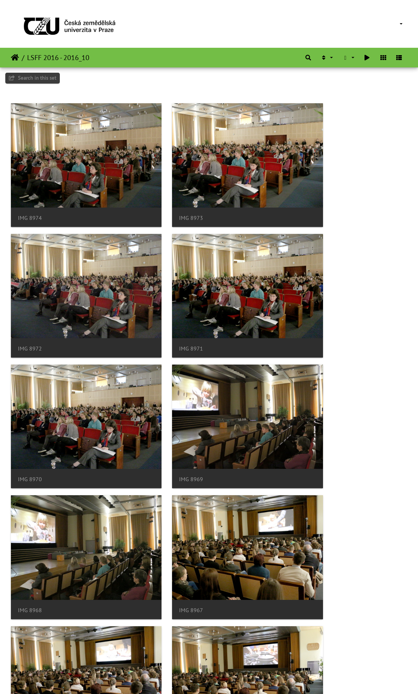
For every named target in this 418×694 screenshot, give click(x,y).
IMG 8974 (30, 200)
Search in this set (32, 77)
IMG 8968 (30, 426)
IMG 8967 (165, 426)
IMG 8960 (301, 652)
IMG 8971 (30, 313)
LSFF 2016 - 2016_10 (58, 57)
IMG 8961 (165, 652)
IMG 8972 (301, 200)
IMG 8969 (301, 313)
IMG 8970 (165, 313)
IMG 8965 (30, 539)
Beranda (15, 57)
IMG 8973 (165, 200)
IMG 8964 (165, 539)
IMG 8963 (301, 539)
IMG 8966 (301, 426)
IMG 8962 (30, 652)
